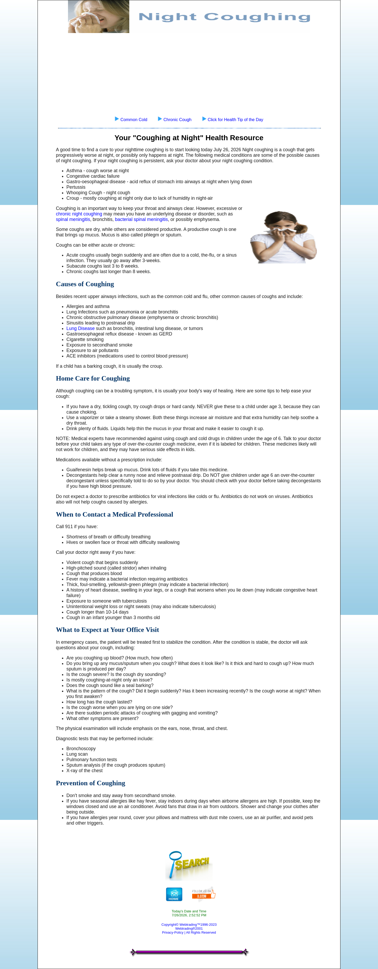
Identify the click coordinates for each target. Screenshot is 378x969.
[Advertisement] (189, 72)
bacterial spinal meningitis (141, 219)
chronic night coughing (79, 213)
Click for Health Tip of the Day (235, 119)
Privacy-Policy (172, 932)
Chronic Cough (178, 119)
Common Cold (133, 119)
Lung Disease (80, 328)
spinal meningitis (73, 219)
